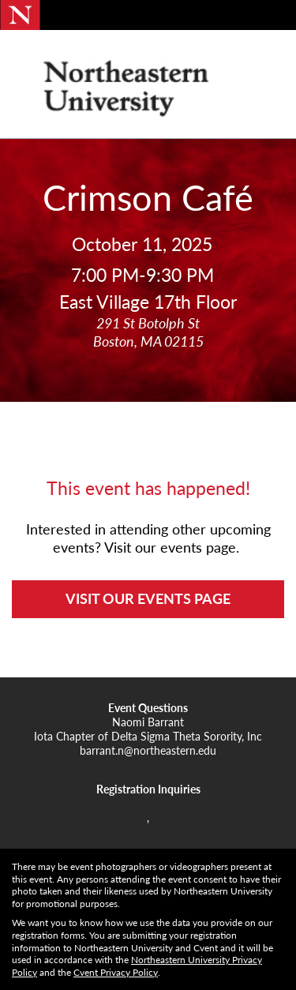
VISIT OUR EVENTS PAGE (148, 598)
